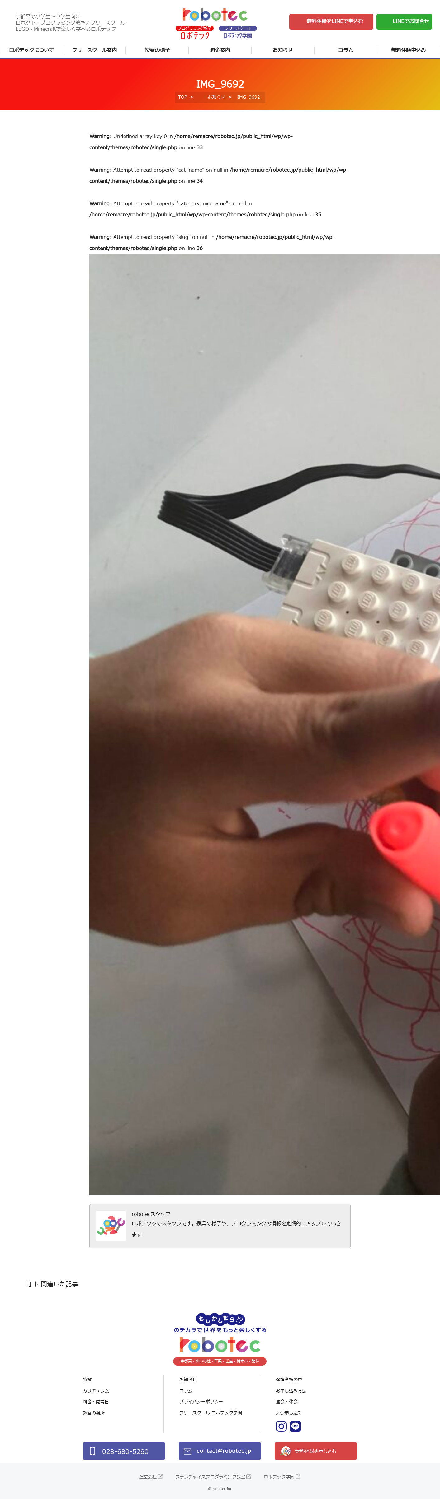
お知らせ (283, 50)
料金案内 (220, 50)
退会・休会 (287, 1402)
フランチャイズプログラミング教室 (210, 1477)
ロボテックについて (31, 50)
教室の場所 (94, 1413)
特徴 (87, 1379)
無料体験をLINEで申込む (335, 21)
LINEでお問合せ (411, 21)
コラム (345, 50)
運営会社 (148, 1477)
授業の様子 (157, 50)
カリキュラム (96, 1391)
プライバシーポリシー (201, 1402)
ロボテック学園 (279, 1477)
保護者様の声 (289, 1379)
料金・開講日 (96, 1402)
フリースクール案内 (94, 50)
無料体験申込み (408, 50)
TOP (182, 97)
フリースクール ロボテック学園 (210, 1413)
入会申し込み (289, 1413)
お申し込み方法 (291, 1391)
